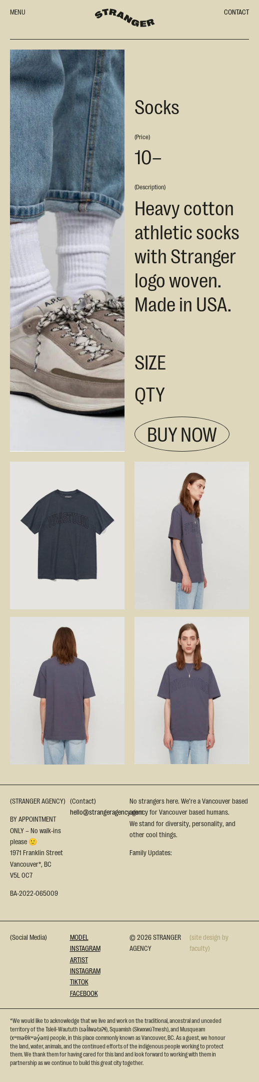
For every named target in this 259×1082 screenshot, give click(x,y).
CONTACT (236, 12)
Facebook (84, 993)
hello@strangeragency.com (107, 812)
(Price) (142, 136)
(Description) (150, 186)
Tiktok (79, 981)
